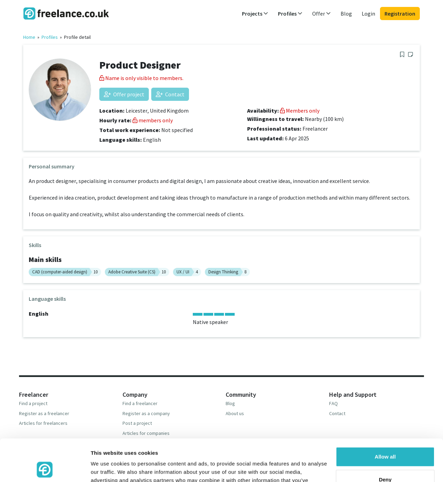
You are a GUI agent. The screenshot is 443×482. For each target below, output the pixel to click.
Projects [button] (255, 13)
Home (29, 37)
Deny (385, 440)
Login (368, 13)
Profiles (50, 37)
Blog (346, 13)
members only (153, 120)
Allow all (385, 417)
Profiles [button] (290, 13)
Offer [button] (321, 13)
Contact (170, 94)
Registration (400, 13)
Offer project (124, 94)
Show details (107, 468)
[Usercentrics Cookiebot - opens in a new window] (45, 468)
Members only (299, 110)
